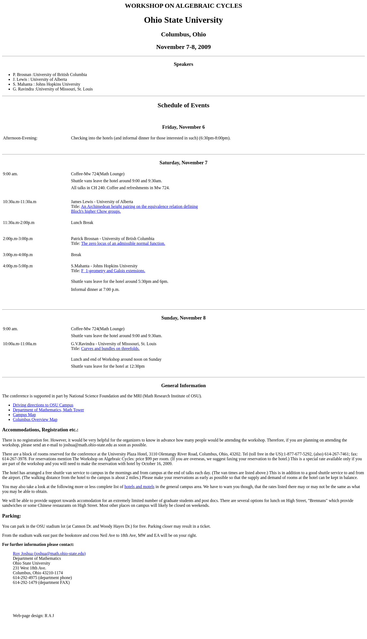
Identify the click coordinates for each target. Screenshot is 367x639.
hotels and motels (140, 486)
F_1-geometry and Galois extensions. (113, 270)
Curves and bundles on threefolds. (110, 348)
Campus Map (24, 414)
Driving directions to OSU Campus (43, 405)
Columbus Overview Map (35, 419)
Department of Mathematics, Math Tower (48, 410)
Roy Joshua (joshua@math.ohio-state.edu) (49, 553)
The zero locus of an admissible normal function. (123, 243)
